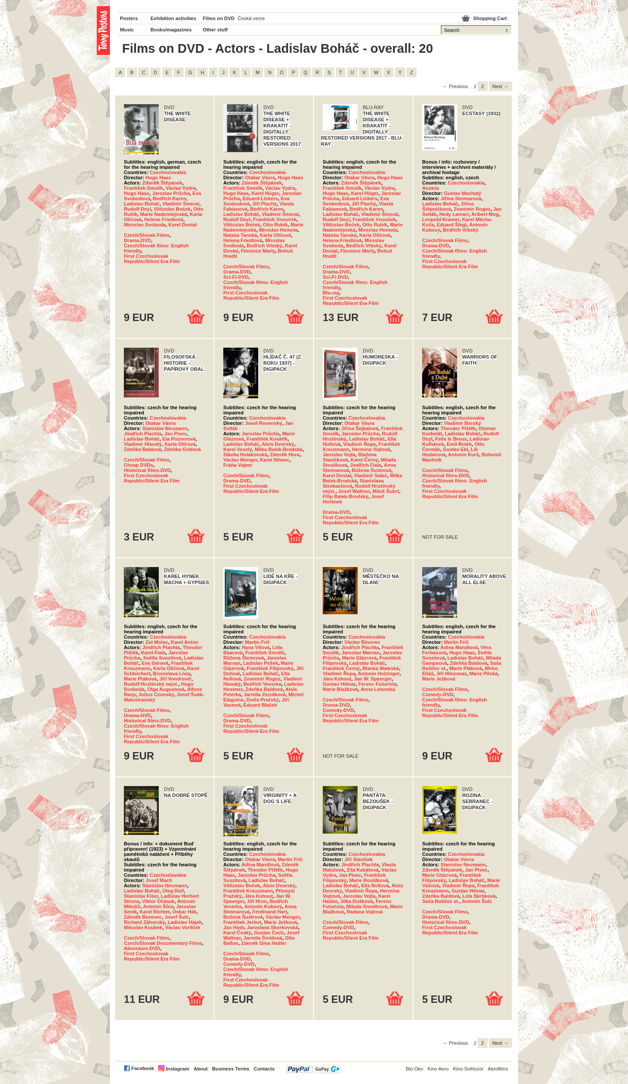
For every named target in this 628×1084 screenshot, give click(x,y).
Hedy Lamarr (454, 214)
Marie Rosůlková (368, 880)
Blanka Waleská (380, 668)
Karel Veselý (237, 449)
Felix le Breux (451, 438)
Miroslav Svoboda (145, 224)
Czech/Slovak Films (146, 235)
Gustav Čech (268, 932)
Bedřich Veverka (262, 684)
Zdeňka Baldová (142, 449)
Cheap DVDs (138, 465)
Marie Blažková (340, 689)
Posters (129, 18)
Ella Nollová (375, 885)
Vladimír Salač (371, 475)
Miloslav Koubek (143, 927)
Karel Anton (184, 642)
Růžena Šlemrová (243, 657)
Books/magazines (171, 29)
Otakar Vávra (260, 177)
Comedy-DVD (338, 710)
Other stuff (215, 29)
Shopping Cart (490, 18)
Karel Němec (275, 459)
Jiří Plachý (265, 203)
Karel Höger (265, 193)
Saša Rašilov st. (440, 901)
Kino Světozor (468, 1068)
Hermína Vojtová (371, 449)
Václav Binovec (362, 642)
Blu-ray (331, 292)
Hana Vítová (256, 647)
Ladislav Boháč (142, 203)
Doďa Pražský (262, 699)
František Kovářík (266, 438)
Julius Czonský (156, 694)
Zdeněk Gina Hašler (263, 943)
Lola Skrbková (478, 896)
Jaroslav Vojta (339, 454)
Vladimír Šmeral (180, 203)
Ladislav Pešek (260, 663)
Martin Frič (257, 642)
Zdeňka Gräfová (182, 449)
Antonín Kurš (463, 454)
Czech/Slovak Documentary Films (163, 943)
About (201, 1068)
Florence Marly (258, 250)
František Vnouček (274, 219)
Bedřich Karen (169, 198)
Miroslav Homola (278, 230)
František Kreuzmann (248, 890)
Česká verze (251, 18)
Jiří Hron (257, 901)
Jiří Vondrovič (175, 678)
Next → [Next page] (500, 86)
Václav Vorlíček (183, 927)
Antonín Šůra (158, 906)
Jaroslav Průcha (171, 193)
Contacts (264, 1068)
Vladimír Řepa (359, 444)
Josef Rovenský (263, 423)
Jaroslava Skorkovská (272, 927)
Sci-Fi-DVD (236, 277)
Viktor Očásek (158, 901)
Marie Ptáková (140, 678)
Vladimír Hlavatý (143, 444)
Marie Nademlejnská (163, 214)
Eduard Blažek (260, 705)
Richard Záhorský (144, 922)
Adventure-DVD (142, 948)
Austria (430, 188)
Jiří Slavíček (359, 859)
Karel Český (237, 932)
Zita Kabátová (363, 869)
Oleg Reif (173, 890)
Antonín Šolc (477, 901)
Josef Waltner (353, 491)
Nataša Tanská (240, 235)
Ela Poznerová (178, 438)
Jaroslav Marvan (360, 652)
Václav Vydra (181, 188)
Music (127, 29)
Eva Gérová (154, 663)
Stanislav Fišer (141, 896)
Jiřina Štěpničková (448, 206)
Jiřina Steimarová (460, 198)
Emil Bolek (459, 444)
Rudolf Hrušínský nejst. (151, 684)
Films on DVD (219, 18)
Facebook (142, 1068)
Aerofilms (498, 1068)
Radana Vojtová (365, 911)
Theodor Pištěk (458, 428)
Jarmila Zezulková (265, 694)
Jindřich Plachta (142, 433)
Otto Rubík (275, 224)
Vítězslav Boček (172, 209)
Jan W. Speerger (373, 678)
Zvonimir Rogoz (472, 209)
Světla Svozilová (162, 657)
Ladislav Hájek (185, 922)
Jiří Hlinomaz (451, 673)
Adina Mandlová (459, 647)
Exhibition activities (173, 18)
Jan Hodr (233, 927)
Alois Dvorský (278, 444)
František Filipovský (270, 668)
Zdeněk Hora (285, 454)
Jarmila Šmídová (262, 937)
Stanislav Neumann (164, 428)
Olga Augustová (165, 689)
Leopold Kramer (440, 219)
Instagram (177, 1068)
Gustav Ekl (455, 449)
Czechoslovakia (168, 172)
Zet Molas (157, 642)
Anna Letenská (378, 689)
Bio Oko (414, 1068)
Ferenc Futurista (377, 684)
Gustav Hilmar (339, 684)
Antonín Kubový (263, 906)
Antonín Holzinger (378, 673)
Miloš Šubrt (385, 491)
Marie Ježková (438, 678)
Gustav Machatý (462, 193)
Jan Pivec (175, 433)
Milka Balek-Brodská (278, 449)
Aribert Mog (485, 214)
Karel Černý (364, 459)
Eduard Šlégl (452, 224)
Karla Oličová (275, 235)
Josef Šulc (176, 917)
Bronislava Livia (172, 673)
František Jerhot (242, 922)
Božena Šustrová (372, 470)
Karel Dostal (182, 224)
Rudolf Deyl (137, 209)
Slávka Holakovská (245, 454)
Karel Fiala (153, 652)
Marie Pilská (483, 673)
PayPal (313, 1069)
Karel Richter (155, 911)
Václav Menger (240, 459)
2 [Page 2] (482, 86)
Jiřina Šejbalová (359, 428)
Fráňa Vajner (238, 465)
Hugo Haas (158, 177)
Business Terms (230, 1068)
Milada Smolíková (366, 906)
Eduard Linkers (260, 198)
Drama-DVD (137, 240)
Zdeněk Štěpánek (162, 182)
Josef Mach (159, 880)
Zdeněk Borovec (143, 917)
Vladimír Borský (462, 423)
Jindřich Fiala (365, 465)
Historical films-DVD (147, 470)
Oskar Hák (184, 911)
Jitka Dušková (356, 901)
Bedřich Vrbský (264, 245)
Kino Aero (438, 1068)
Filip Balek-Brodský (345, 496)
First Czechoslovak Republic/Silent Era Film (152, 258)
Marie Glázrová (359, 657)
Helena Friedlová (164, 219)
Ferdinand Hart (270, 911)
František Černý (341, 668)
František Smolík (143, 188)
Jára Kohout (337, 678)
